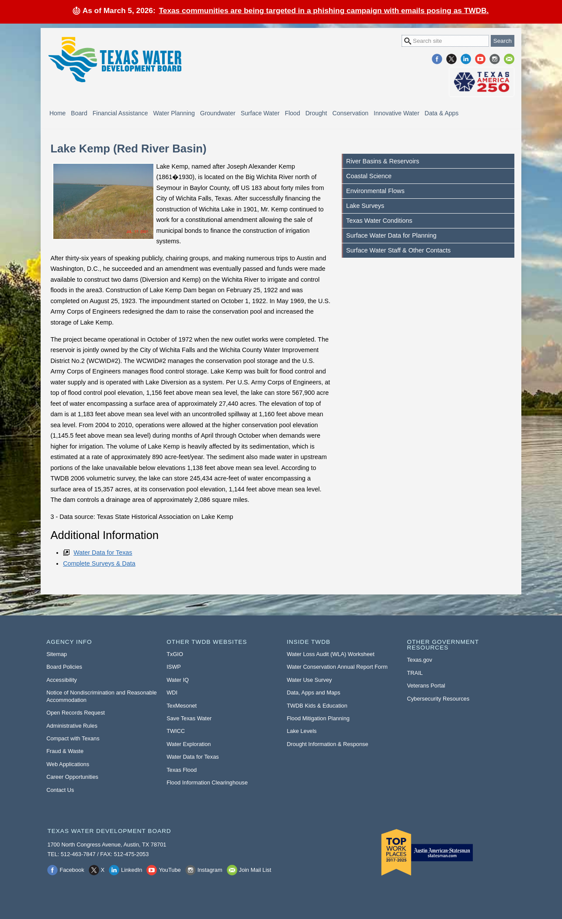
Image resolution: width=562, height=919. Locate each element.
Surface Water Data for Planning (391, 235)
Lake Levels (301, 731)
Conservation (351, 113)
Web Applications (67, 764)
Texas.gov (419, 659)
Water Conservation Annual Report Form (337, 666)
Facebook (437, 59)
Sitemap (56, 654)
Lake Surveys (365, 205)
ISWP (174, 666)
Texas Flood (182, 770)
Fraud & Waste (64, 751)
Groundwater (218, 113)
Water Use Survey (309, 680)
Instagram (494, 59)
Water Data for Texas (102, 552)
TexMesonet (182, 705)
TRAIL (415, 673)
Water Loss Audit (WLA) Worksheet (331, 654)
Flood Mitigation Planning (318, 718)
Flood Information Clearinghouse (207, 782)
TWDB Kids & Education (317, 705)
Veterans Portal (426, 685)
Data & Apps (442, 113)
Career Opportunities (72, 777)
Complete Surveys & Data (99, 563)
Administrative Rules (71, 725)
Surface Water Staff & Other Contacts (398, 250)
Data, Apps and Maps (313, 692)
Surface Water (260, 113)
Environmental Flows (375, 190)
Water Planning (174, 113)
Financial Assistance (120, 113)
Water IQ (178, 680)
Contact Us (60, 790)
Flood (292, 113)
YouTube (480, 59)
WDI (172, 692)
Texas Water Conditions (379, 220)
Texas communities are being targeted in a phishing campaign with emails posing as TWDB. (324, 10)
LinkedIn (466, 59)
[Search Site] (445, 41)
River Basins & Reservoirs (382, 161)
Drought (316, 113)
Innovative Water (397, 113)
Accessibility (61, 680)
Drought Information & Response (327, 744)
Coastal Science (369, 176)
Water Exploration (189, 744)
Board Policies (64, 666)
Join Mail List (509, 59)
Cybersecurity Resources (438, 698)
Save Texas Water (189, 718)
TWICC (176, 731)
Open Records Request (75, 712)
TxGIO (175, 654)
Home (57, 113)
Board (79, 113)
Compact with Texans (72, 738)
